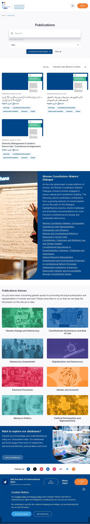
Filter (13, 45)
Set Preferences (43, 514)
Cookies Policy (21, 497)
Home (3, 15)
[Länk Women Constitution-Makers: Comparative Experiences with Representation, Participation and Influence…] (63, 226)
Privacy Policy (36, 497)
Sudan (33, 111)
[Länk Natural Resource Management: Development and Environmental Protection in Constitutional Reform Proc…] (64, 260)
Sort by (46, 67)
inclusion (24, 111)
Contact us (81, 482)
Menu (83, 6)
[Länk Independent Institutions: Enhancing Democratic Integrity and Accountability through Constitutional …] (62, 270)
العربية (10, 103)
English (4, 103)
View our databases (12, 457)
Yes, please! (51, 482)
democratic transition (10, 111)
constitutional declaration (38, 51)
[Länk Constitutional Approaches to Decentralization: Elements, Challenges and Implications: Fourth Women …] (63, 250)
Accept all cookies (21, 514)
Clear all (58, 51)
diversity (6, 108)
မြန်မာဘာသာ (16, 103)
